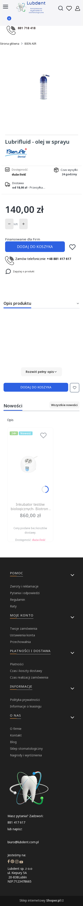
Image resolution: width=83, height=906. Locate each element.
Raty (13, 606)
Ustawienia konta (22, 635)
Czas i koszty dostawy (26, 671)
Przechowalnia (20, 642)
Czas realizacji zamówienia (29, 677)
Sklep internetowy (40, 900)
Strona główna (9, 44)
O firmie (15, 729)
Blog (13, 742)
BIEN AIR (30, 44)
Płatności (16, 664)
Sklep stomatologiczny (26, 748)
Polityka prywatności (25, 700)
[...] (44, 87)
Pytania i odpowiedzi (25, 593)
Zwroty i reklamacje (24, 586)
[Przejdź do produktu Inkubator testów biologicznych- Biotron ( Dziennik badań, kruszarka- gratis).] (30, 465)
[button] (41, 372)
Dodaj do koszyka (35, 246)
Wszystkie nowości (64, 405)
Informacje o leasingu (25, 706)
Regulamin (17, 599)
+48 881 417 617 (59, 259)
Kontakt (16, 735)
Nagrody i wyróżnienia (26, 755)
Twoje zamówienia (23, 628)
